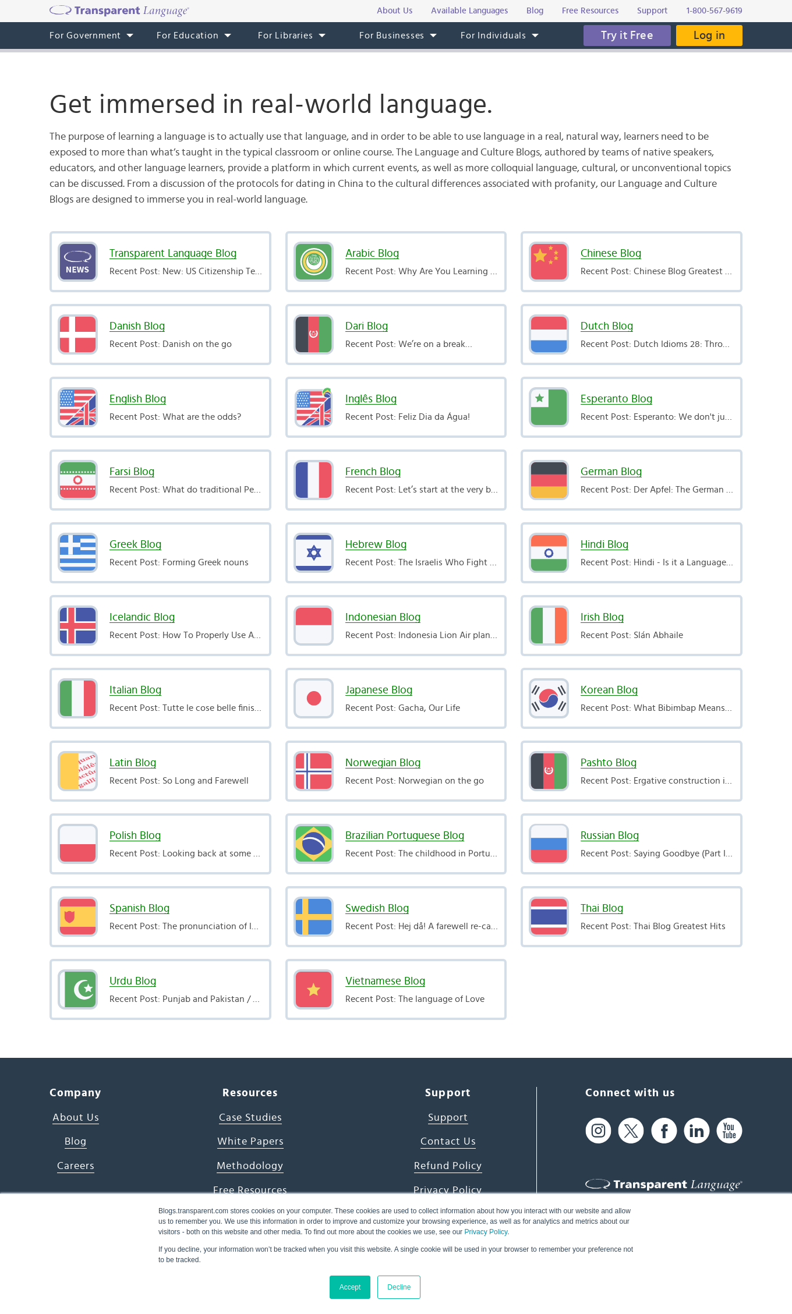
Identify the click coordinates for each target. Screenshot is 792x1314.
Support (448, 1118)
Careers (75, 1166)
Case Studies (250, 1118)
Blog (76, 1141)
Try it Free (627, 35)
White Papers (250, 1141)
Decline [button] (399, 1287)
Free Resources (250, 1190)
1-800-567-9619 (714, 10)
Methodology (250, 1166)
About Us (75, 1118)
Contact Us (448, 1141)
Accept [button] (350, 1287)
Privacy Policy (485, 1232)
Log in (709, 35)
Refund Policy (448, 1166)
